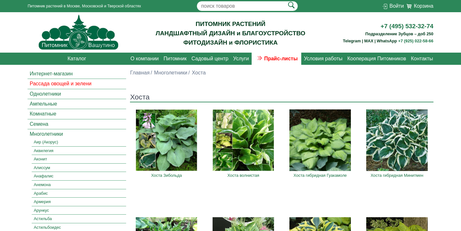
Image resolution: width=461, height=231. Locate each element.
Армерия (42, 201)
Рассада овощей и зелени (61, 83)
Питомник (175, 58)
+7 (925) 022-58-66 (415, 40)
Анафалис (43, 176)
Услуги (241, 58)
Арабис (41, 193)
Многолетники (46, 134)
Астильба (43, 218)
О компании (145, 58)
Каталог (77, 58)
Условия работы (323, 58)
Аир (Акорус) (46, 142)
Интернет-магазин (51, 73)
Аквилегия (43, 150)
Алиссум (42, 167)
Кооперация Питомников (376, 58)
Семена (39, 124)
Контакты (422, 58)
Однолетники (45, 94)
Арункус (41, 210)
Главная (140, 72)
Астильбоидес (47, 227)
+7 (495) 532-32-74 (407, 26)
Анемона (42, 184)
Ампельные (43, 104)
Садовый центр (209, 58)
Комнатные (43, 113)
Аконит (40, 159)
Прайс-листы (276, 58)
